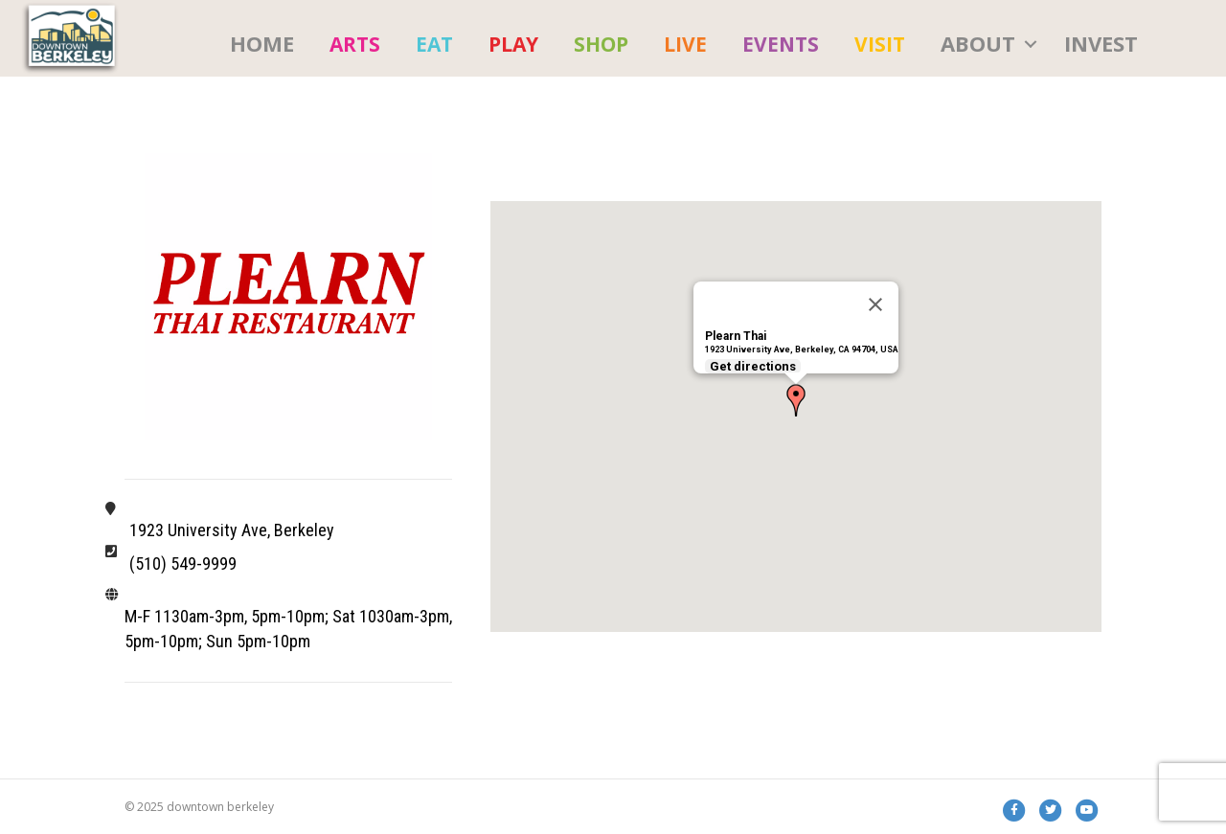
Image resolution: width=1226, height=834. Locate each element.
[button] (796, 400)
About (978, 43)
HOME (262, 43)
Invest (1101, 43)
